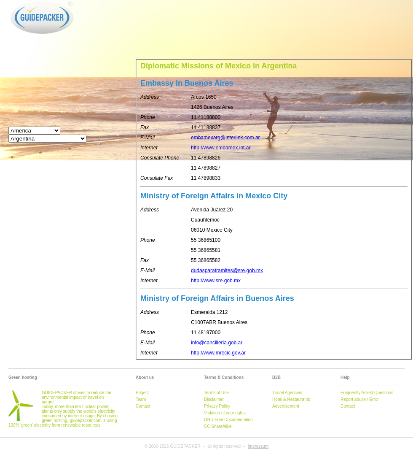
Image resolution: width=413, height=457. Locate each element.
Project (142, 392)
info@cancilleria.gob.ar (216, 343)
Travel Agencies (287, 392)
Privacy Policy (217, 406)
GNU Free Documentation (228, 419)
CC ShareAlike (218, 426)
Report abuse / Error (360, 399)
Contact (143, 406)
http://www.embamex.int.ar (220, 148)
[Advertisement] (132, 25)
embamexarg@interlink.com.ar (225, 138)
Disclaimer (214, 399)
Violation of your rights (225, 413)
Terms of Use (216, 392)
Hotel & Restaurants (291, 399)
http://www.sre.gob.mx (216, 281)
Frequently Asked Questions (367, 392)
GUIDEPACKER (17, 1)
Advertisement (285, 406)
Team (141, 399)
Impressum (258, 446)
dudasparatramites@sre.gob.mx (227, 270)
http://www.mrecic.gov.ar (218, 353)
